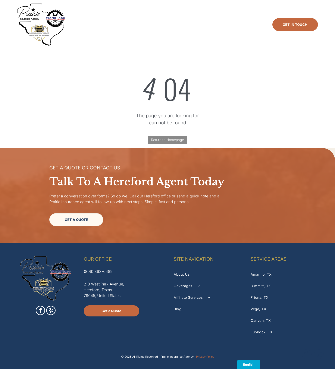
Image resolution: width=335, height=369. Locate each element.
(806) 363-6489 (98, 271)
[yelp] (51, 311)
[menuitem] (103, 24)
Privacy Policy (205, 356)
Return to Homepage (167, 140)
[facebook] (40, 311)
